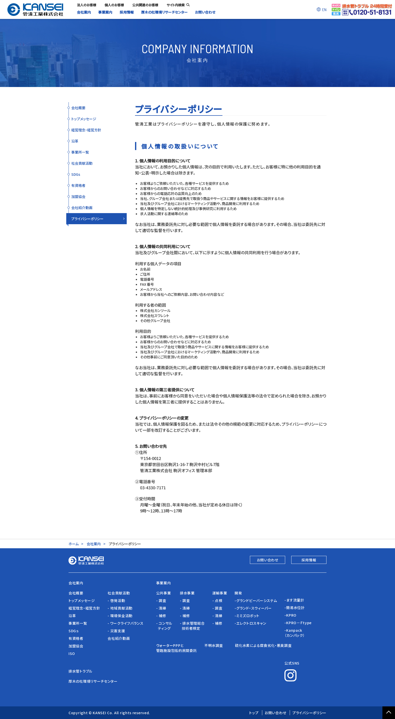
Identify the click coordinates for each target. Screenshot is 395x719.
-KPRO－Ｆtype (298, 622)
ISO (72, 653)
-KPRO (290, 615)
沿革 (74, 140)
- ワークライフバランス (125, 623)
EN (324, 9)
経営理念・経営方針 (86, 129)
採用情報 (309, 559)
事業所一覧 (80, 152)
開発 (238, 592)
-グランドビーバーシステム (256, 600)
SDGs (75, 174)
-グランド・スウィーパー (253, 608)
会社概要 (78, 107)
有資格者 (78, 185)
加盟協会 (78, 196)
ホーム (74, 543)
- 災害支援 (116, 630)
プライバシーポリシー (87, 218)
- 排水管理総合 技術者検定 (192, 626)
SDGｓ (74, 630)
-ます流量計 (294, 599)
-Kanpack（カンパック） (294, 633)
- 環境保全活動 (120, 615)
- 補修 (161, 615)
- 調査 (161, 600)
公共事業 (163, 592)
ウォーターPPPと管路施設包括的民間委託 (176, 648)
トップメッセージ (83, 118)
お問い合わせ (267, 559)
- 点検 (217, 600)
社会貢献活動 (81, 163)
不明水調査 (215, 645)
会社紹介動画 (81, 207)
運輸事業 (219, 592)
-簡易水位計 (294, 607)
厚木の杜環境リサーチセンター (93, 681)
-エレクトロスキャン (250, 623)
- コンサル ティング (164, 626)
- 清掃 (161, 608)
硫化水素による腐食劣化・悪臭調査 (263, 645)
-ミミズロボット (247, 615)
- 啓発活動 (116, 600)
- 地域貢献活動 (120, 608)
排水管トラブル (80, 671)
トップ (253, 712)
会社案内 (94, 543)
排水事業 (187, 592)
